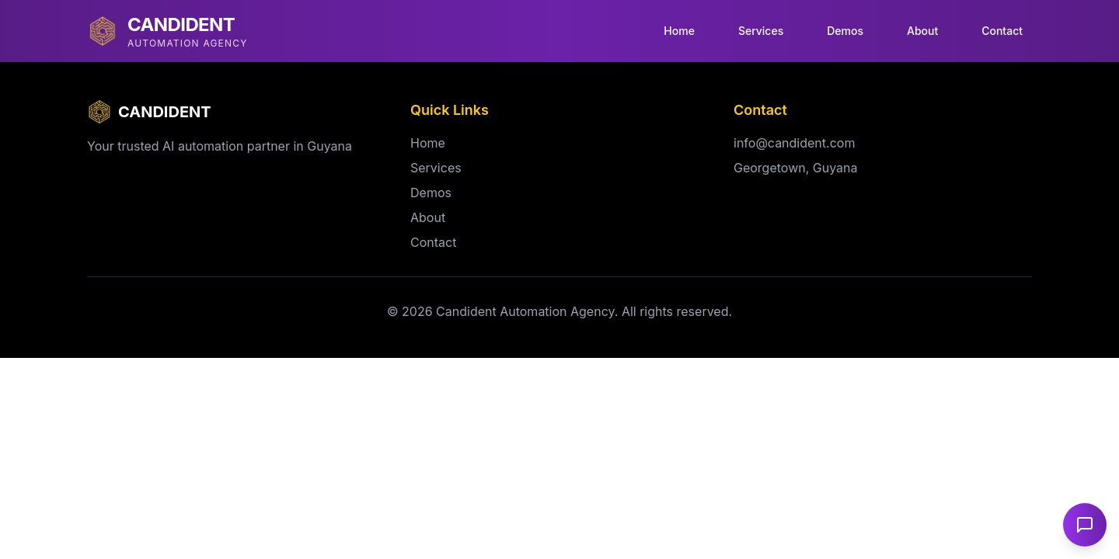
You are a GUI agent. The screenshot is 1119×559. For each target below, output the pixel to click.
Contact (1002, 30)
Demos (845, 30)
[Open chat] (1085, 525)
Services (760, 30)
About (922, 30)
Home (679, 30)
